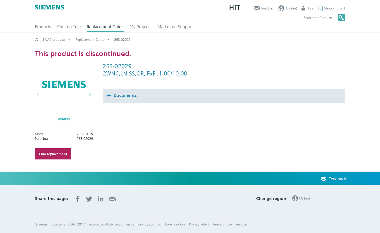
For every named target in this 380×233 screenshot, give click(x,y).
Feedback (268, 8)
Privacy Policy (199, 224)
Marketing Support (175, 26)
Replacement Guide (105, 26)
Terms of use (222, 224)
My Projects (140, 26)
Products (43, 26)
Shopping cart (334, 8)
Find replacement (53, 154)
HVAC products (54, 40)
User (311, 8)
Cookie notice (175, 224)
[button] (64, 119)
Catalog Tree (69, 26)
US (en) (291, 8)
